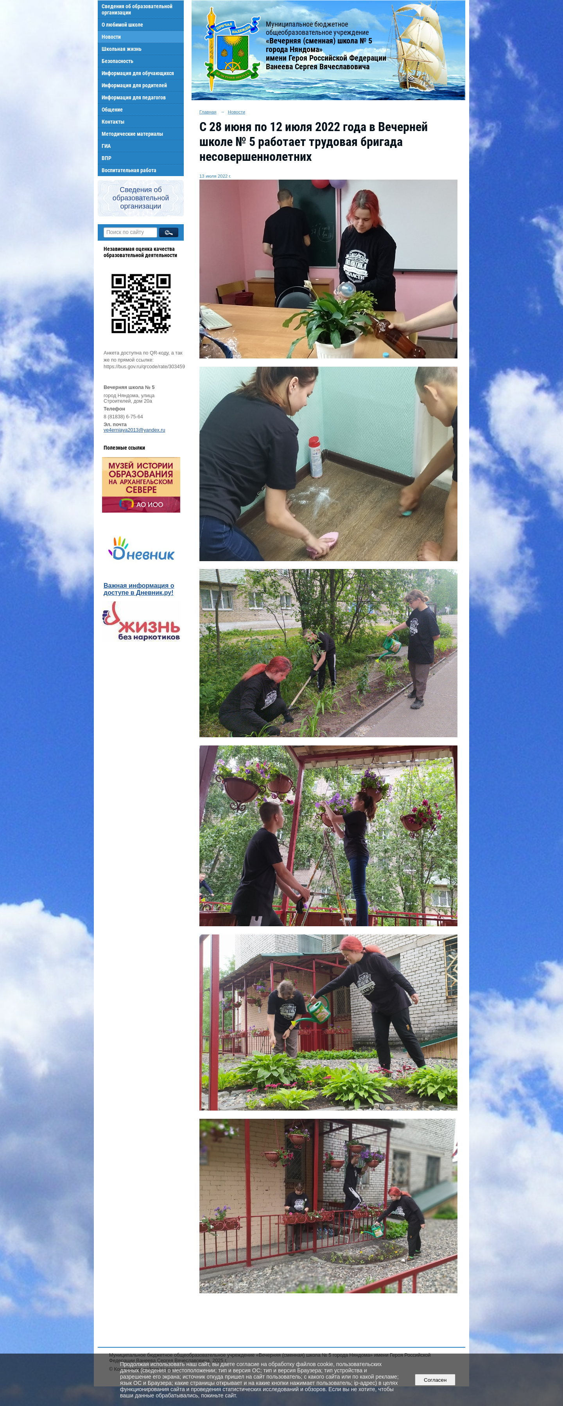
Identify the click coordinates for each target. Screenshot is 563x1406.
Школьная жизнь (122, 49)
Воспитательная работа (129, 170)
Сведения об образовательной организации (137, 9)
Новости (111, 37)
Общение (112, 109)
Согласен (435, 1380)
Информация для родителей (134, 85)
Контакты (113, 122)
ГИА (106, 146)
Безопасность (117, 61)
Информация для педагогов (134, 97)
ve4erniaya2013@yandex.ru (134, 430)
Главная (208, 112)
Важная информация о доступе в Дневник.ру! (139, 589)
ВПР (106, 158)
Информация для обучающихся (138, 73)
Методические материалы (132, 134)
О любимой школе (122, 25)
